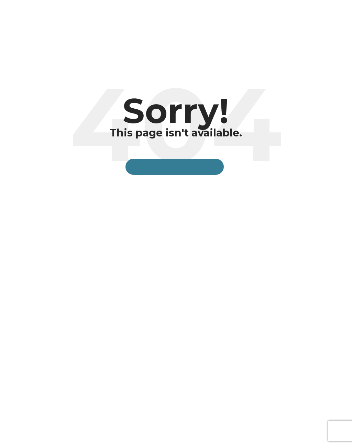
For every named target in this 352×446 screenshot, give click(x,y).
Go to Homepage (178, 167)
